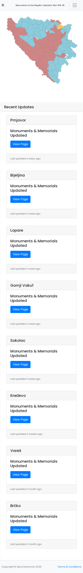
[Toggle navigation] (74, 5)
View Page (20, 144)
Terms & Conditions (69, 566)
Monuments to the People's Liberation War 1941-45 (39, 5)
